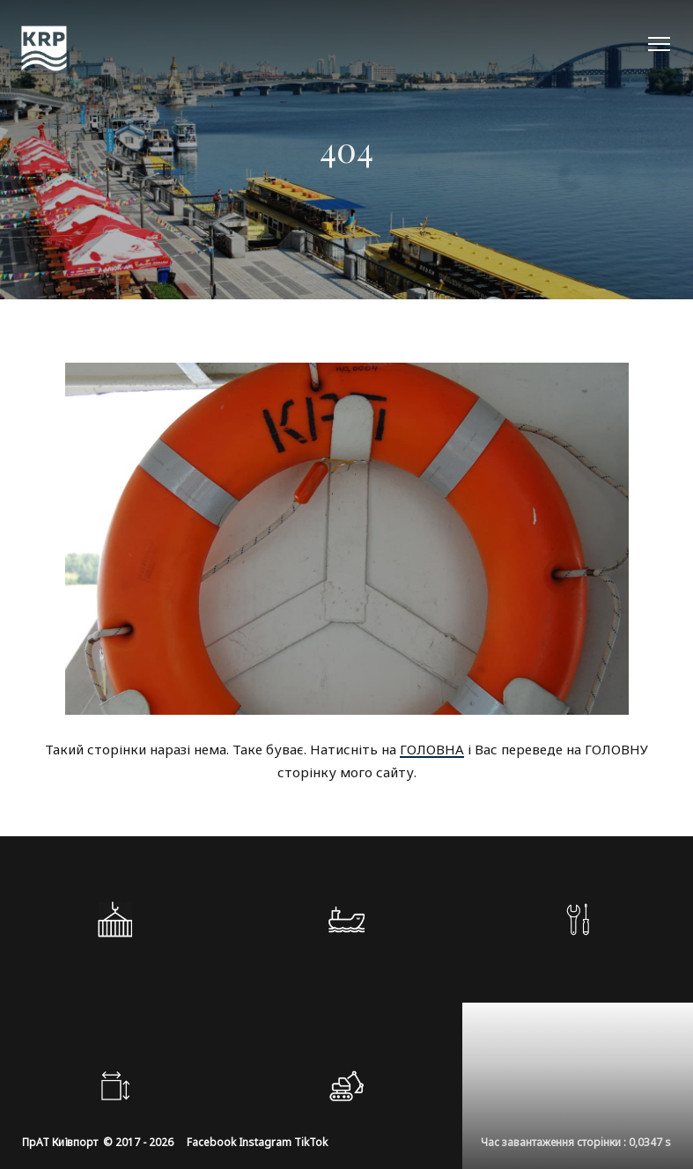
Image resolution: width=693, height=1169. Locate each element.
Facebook (211, 1142)
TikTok (311, 1142)
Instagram (265, 1142)
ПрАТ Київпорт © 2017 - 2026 (97, 1142)
